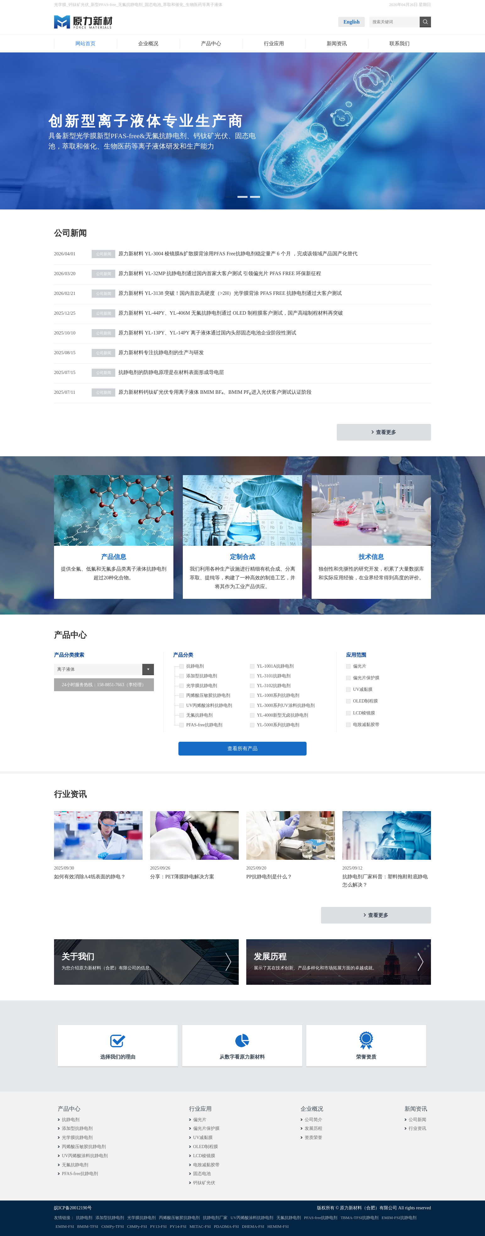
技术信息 (371, 556)
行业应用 (200, 1109)
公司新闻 (417, 1119)
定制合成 (242, 556)
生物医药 (194, 4)
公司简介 (313, 1119)
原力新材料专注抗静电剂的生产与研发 (148, 352)
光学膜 (60, 4)
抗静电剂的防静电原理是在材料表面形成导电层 (158, 372)
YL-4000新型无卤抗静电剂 (282, 715)
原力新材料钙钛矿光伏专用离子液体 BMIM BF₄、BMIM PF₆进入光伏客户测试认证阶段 (202, 392)
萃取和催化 (173, 4)
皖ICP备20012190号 (73, 1208)
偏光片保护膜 (366, 677)
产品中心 (69, 1109)
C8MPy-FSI (137, 1226)
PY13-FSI (158, 1226)
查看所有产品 (242, 748)
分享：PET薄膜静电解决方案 (182, 876)
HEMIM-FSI (278, 1226)
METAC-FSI (200, 1226)
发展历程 (313, 1128)
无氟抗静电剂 (130, 4)
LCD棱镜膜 (364, 713)
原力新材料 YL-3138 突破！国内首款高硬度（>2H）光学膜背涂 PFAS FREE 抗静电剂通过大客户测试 (217, 293)
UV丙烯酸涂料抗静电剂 (85, 1155)
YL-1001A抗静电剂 (275, 666)
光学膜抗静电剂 (77, 1137)
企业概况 (312, 1109)
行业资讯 (417, 1128)
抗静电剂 (70, 1119)
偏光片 (359, 666)
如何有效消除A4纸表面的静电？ (90, 876)
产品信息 (113, 556)
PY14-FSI (178, 1226)
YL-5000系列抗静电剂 (278, 725)
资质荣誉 (313, 1137)
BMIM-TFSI (87, 1226)
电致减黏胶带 (366, 724)
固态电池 (153, 4)
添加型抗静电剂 (77, 1128)
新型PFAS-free (103, 4)
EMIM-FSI (65, 1226)
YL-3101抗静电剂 (274, 676)
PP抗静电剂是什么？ (269, 876)
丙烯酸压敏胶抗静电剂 (84, 1146)
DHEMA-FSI (253, 1226)
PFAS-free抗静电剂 (80, 1173)
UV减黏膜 (363, 689)
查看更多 (386, 432)
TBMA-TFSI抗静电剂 (360, 1217)
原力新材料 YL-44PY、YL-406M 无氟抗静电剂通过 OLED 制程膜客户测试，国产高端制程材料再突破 (217, 313)
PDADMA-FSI (226, 1226)
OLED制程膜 (365, 701)
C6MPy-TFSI (112, 1226)
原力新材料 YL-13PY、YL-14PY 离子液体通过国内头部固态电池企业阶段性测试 (194, 332)
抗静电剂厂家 (215, 1217)
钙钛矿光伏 (78, 4)
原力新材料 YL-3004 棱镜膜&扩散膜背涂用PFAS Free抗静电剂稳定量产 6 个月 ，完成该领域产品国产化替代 (224, 253)
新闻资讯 (416, 1109)
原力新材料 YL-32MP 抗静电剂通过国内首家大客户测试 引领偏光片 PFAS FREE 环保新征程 (206, 273)
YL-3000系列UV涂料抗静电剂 (286, 705)
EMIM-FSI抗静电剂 (399, 1217)
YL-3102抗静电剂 (274, 685)
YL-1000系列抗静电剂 (278, 695)
